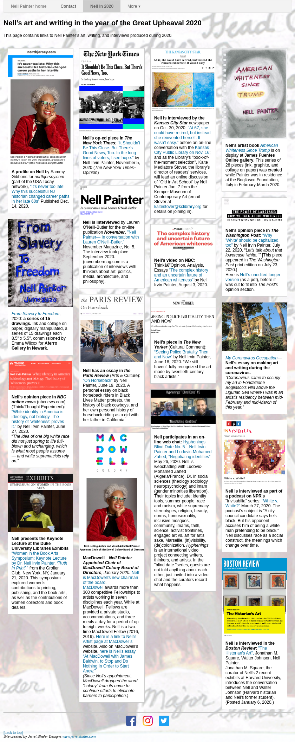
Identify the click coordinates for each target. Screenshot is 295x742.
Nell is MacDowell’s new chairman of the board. (111, 577)
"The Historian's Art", (246, 651)
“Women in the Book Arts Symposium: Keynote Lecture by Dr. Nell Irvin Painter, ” (39, 561)
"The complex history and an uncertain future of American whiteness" (181, 275)
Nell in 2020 (101, 6)
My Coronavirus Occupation (251, 358)
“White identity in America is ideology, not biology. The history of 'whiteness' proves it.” (38, 419)
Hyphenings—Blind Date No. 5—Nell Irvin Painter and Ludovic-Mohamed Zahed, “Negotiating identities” (182, 449)
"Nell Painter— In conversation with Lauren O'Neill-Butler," (111, 237)
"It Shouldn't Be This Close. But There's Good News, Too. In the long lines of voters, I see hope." (111, 150)
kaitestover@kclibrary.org (178, 206)
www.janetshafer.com (79, 736)
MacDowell (93, 587)
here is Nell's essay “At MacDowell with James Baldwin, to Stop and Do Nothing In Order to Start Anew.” (109, 661)
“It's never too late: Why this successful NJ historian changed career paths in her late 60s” (41, 194)
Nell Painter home (28, 6)
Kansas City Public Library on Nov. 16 (181, 150)
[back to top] (13, 733)
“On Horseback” (98, 380)
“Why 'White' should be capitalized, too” (252, 240)
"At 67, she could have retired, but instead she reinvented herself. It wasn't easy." (182, 135)
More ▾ (133, 6)
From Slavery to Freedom (35, 313)
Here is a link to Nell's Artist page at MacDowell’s (109, 639)
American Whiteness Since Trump (251, 148)
